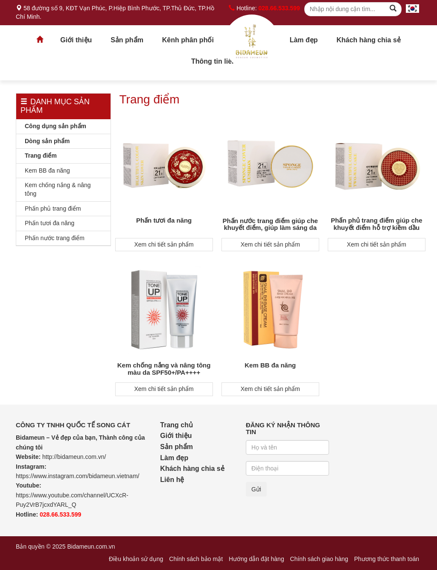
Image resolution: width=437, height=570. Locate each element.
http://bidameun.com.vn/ (74, 456)
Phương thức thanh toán (386, 558)
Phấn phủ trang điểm (53, 208)
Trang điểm (41, 155)
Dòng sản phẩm (47, 141)
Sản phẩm (127, 40)
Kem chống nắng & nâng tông (58, 189)
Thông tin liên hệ (218, 61)
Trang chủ (252, 42)
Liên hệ (172, 479)
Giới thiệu (76, 40)
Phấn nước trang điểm (54, 238)
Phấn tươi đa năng (49, 223)
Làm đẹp (304, 40)
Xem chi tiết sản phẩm (164, 244)
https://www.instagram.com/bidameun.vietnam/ (77, 476)
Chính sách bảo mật (196, 558)
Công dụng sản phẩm (55, 126)
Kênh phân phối (188, 40)
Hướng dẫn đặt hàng (256, 558)
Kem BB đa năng (47, 170)
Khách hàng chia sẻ (368, 40)
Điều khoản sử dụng (136, 558)
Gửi (256, 489)
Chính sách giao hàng (319, 558)
